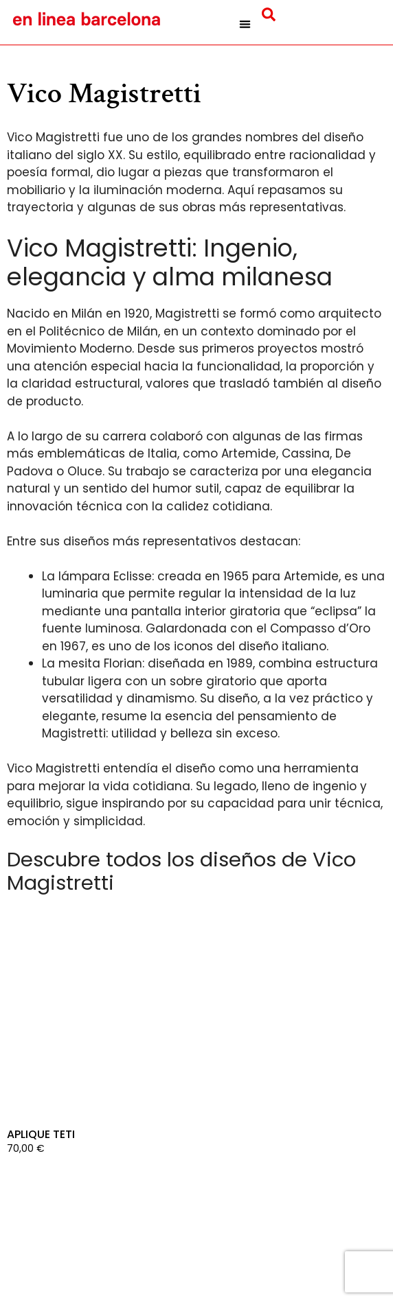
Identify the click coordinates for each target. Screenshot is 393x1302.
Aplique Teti (41, 1134)
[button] (245, 24)
